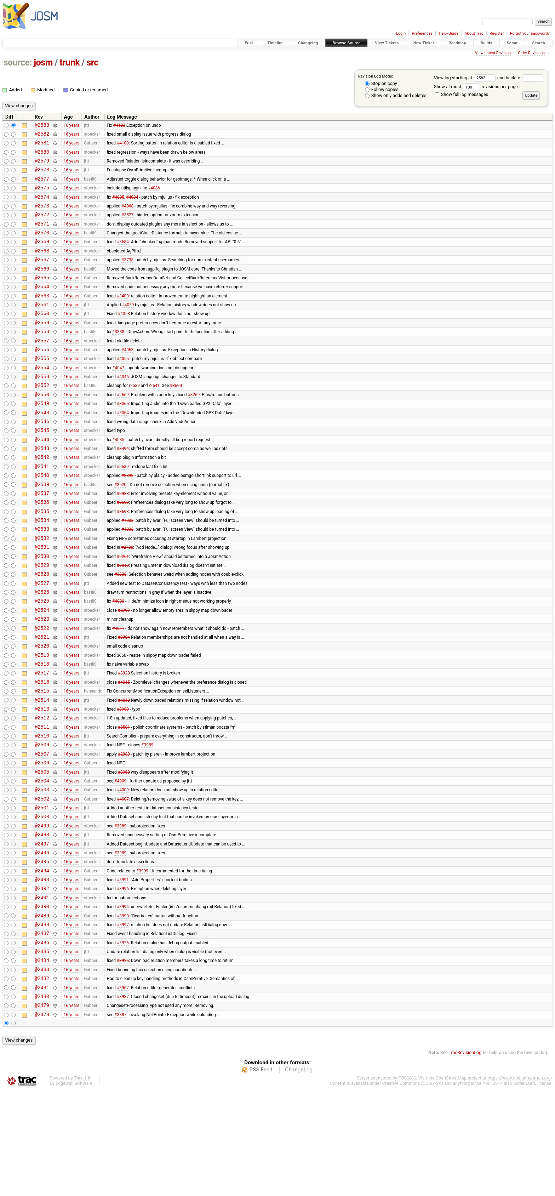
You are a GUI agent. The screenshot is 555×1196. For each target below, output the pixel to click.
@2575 (42, 196)
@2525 (42, 658)
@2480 (42, 1100)
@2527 (42, 638)
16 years (71, 125)
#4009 (120, 858)
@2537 (42, 537)
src (92, 62)
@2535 (42, 557)
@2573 (42, 216)
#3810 (123, 617)
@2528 (42, 628)
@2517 (42, 738)
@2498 (42, 919)
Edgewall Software (74, 1189)
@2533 (42, 577)
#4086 (154, 196)
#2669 (123, 427)
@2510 (42, 808)
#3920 (124, 738)
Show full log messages (461, 94)
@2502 (42, 879)
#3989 (123, 778)
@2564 (42, 306)
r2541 (154, 417)
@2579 (42, 166)
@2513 (42, 778)
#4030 (118, 658)
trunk (69, 62)
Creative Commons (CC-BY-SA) (413, 1189)
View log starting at (465, 77)
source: (18, 62)
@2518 (42, 728)
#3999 (142, 959)
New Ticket (423, 43)
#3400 (123, 316)
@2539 (42, 527)
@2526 (42, 648)
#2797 (124, 668)
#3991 (123, 969)
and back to (520, 77)
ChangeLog (299, 1176)
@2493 (42, 969)
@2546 (42, 457)
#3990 (123, 1009)
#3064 (123, 447)
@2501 (42, 889)
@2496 (42, 939)
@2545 (42, 467)
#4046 (123, 407)
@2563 (42, 316)
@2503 (42, 869)
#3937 (123, 1100)
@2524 (42, 668)
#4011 (118, 688)
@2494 (42, 959)
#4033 (127, 567)
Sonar (512, 43)
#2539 (123, 507)
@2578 (42, 175)
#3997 (123, 1019)
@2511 (42, 799)
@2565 (42, 296)
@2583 (42, 126)
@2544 (42, 477)
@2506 (42, 839)
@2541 (42, 507)
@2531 (42, 597)
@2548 (42, 447)
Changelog (308, 43)
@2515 (42, 758)
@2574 (42, 206)
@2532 (42, 588)
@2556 (42, 377)
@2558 (42, 356)
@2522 (42, 688)
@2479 (42, 1110)
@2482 (42, 1080)
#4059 (128, 326)
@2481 (42, 1090)
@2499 (42, 909)
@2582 (42, 135)
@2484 (42, 1060)
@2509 (42, 818)
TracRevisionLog (465, 1158)
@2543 (42, 487)
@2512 (42, 788)
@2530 (42, 608)
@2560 (42, 336)
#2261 (123, 607)
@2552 (42, 417)
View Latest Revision (493, 53)
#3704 (124, 698)
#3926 (123, 1039)
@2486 (42, 1040)
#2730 (127, 598)
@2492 (42, 979)
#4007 (123, 879)
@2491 (42, 989)
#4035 (118, 477)
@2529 (42, 618)
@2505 (42, 849)
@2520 (42, 708)
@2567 (42, 276)
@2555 (42, 386)
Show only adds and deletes (396, 95)
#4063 (127, 376)
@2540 (42, 517)
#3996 (123, 979)
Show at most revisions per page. (476, 86)
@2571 (42, 236)
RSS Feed (261, 1176)
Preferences (422, 33)
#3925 (123, 1060)
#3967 (123, 1090)
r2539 (134, 417)
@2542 (42, 497)
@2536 (42, 547)
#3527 (127, 226)
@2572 (42, 226)
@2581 (42, 145)
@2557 (42, 367)
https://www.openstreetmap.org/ (520, 1184)
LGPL (531, 1189)
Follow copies (382, 89)
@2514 (42, 768)
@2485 (42, 1050)
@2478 (42, 1120)
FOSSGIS (407, 1184)
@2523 (42, 678)
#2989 (124, 828)
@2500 (42, 899)
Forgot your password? (530, 33)
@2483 (42, 1070)
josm (43, 62)
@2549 (42, 437)
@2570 (42, 246)
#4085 (118, 206)
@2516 (42, 748)
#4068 (127, 215)
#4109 (123, 145)
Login (401, 33)
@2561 (42, 326)
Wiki (249, 43)
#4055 (123, 387)
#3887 (120, 1120)
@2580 (42, 156)
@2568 (42, 266)
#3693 (123, 547)
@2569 (42, 256)
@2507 (42, 829)
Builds (486, 43)
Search (538, 43)
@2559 (42, 346)
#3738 (127, 276)
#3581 (124, 798)
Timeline (275, 43)
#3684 (123, 256)
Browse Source (347, 43)
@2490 (42, 999)
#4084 (132, 206)
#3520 (176, 417)
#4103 (119, 125)
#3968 (124, 849)
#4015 (124, 748)
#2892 (127, 517)
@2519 (42, 718)
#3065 (123, 437)
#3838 (118, 356)
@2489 (42, 1010)
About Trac (474, 33)
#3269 (194, 427)
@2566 (42, 286)
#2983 (123, 537)
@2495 (42, 949)
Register (497, 33)
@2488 (42, 1019)
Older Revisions (531, 53)
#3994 (123, 999)
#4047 (118, 396)
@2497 (42, 929)
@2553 (42, 407)
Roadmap (457, 43)
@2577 (42, 186)
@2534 (42, 567)
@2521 (42, 698)
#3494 (123, 487)
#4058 (124, 336)
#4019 (124, 768)
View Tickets (387, 43)
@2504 (42, 859)
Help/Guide (448, 33)
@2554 (42, 397)
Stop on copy (381, 83)
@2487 (42, 1029)
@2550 (42, 427)
